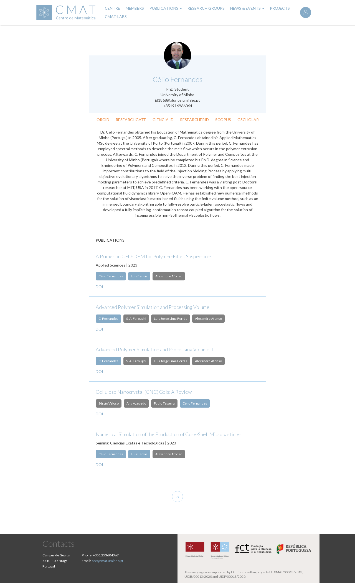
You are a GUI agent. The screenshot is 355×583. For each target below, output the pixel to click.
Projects (280, 8)
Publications (165, 8)
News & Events (247, 8)
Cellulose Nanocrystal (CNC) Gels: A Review (144, 392)
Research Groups (206, 8)
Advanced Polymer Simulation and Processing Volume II (154, 349)
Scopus (223, 119)
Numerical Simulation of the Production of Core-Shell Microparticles (169, 434)
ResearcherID (194, 119)
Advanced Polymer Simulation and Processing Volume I (154, 307)
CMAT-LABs (116, 16)
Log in (305, 12)
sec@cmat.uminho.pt (107, 561)
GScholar (248, 119)
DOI (99, 286)
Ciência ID (163, 119)
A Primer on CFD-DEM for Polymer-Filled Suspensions (154, 256)
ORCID (103, 119)
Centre (112, 8)
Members (135, 8)
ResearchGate (131, 119)
